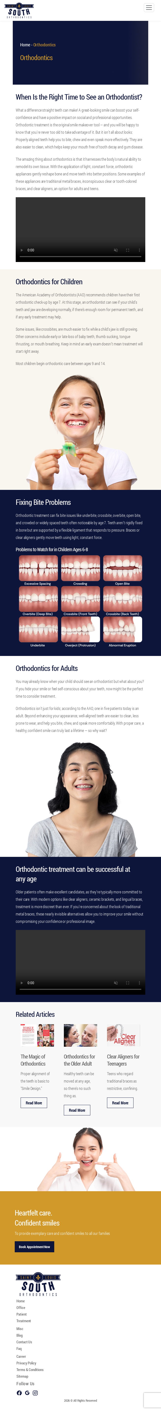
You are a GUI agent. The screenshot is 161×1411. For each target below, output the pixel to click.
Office (20, 1307)
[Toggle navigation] (149, 7)
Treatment (23, 1320)
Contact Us (24, 1341)
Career (21, 1356)
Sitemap (22, 1376)
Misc (19, 1328)
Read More (34, 1102)
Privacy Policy (26, 1362)
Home (25, 45)
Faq (19, 1348)
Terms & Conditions (29, 1369)
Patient (21, 1314)
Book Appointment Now (34, 1246)
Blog (19, 1335)
